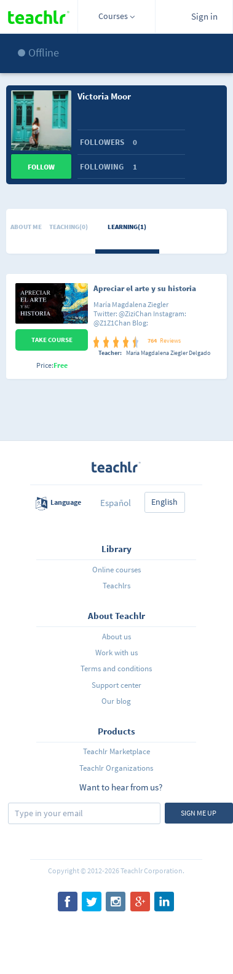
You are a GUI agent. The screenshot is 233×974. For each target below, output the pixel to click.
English (164, 501)
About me (26, 226)
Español (115, 502)
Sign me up (198, 812)
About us (116, 636)
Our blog (116, 701)
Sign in (204, 16)
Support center (116, 685)
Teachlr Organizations (116, 768)
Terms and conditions (116, 668)
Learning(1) (127, 226)
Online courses (116, 569)
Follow (41, 166)
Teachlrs (116, 585)
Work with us (116, 652)
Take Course (52, 339)
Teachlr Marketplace (116, 751)
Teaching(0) (68, 226)
